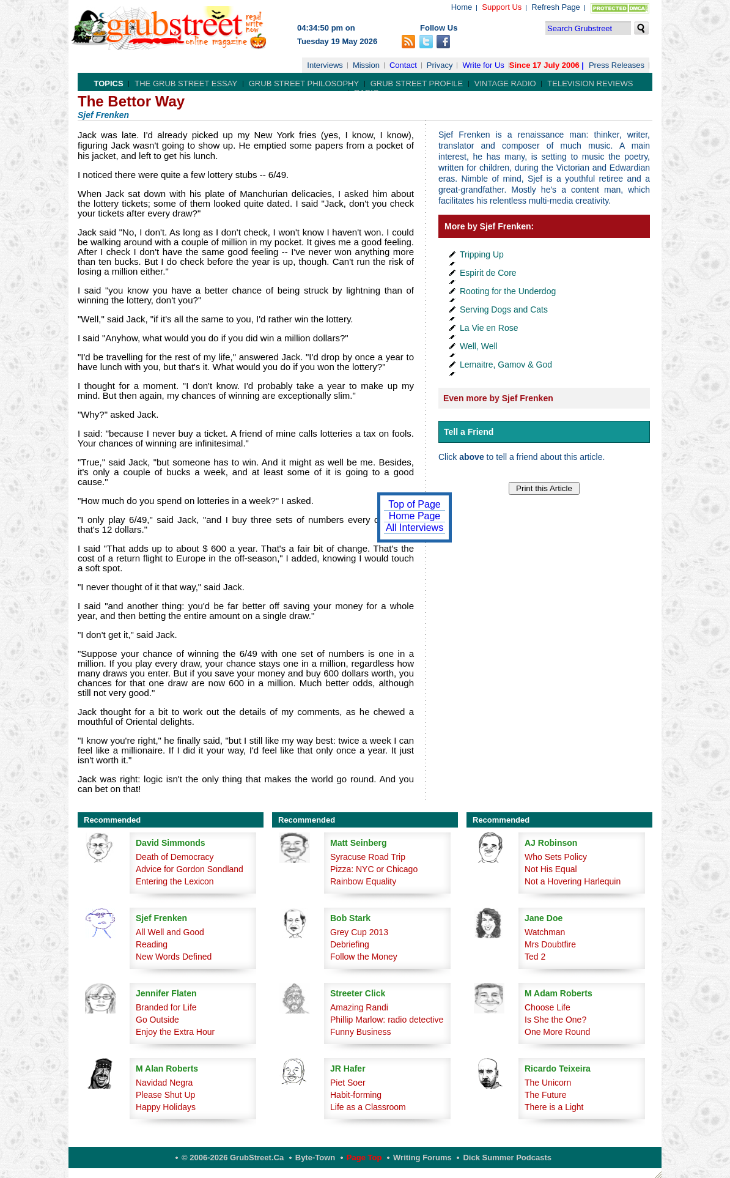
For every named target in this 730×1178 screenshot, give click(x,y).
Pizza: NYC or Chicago (374, 869)
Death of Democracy (175, 857)
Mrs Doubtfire (550, 944)
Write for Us (483, 65)
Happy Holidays (166, 1107)
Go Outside (157, 1019)
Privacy (440, 65)
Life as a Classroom (368, 1107)
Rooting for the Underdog (508, 291)
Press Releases (616, 65)
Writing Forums (422, 1157)
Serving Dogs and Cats (504, 309)
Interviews (325, 65)
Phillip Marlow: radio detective (386, 1019)
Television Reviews (590, 83)
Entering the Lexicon (175, 881)
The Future (545, 1095)
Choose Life (547, 1007)
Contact (403, 65)
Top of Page (414, 504)
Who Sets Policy (556, 857)
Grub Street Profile (417, 83)
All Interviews (414, 527)
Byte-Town (315, 1157)
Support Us (502, 7)
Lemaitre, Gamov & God (506, 364)
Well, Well (479, 346)
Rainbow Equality (363, 881)
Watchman (545, 932)
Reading (152, 944)
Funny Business (360, 1032)
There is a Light (554, 1107)
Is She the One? (555, 1019)
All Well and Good (170, 932)
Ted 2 (535, 956)
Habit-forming (356, 1095)
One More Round (557, 1032)
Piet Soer (348, 1082)
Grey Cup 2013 (359, 932)
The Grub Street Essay (186, 83)
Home (462, 7)
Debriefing (349, 944)
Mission (366, 65)
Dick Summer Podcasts (507, 1157)
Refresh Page (555, 7)
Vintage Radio (505, 83)
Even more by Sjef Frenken (498, 398)
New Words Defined (174, 956)
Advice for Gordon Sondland (189, 869)
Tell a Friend (468, 432)
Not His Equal (551, 869)
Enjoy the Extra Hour (175, 1032)
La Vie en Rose (489, 328)
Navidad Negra (164, 1082)
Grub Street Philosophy (304, 83)
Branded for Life (166, 1007)
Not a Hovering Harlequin (573, 881)
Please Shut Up (165, 1095)
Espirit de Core (488, 273)
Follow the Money (363, 956)
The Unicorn (548, 1082)
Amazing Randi (359, 1007)
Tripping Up (482, 254)
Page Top (364, 1157)
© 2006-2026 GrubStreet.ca (233, 1157)
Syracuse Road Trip (367, 857)
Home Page (415, 516)
